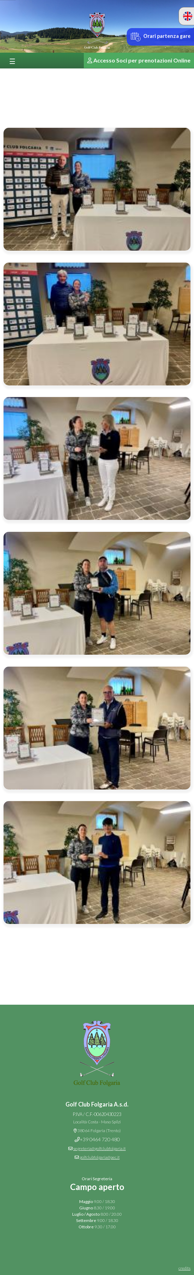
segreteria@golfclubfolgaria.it (99, 1148)
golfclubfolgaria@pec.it (100, 1157)
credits (184, 1268)
